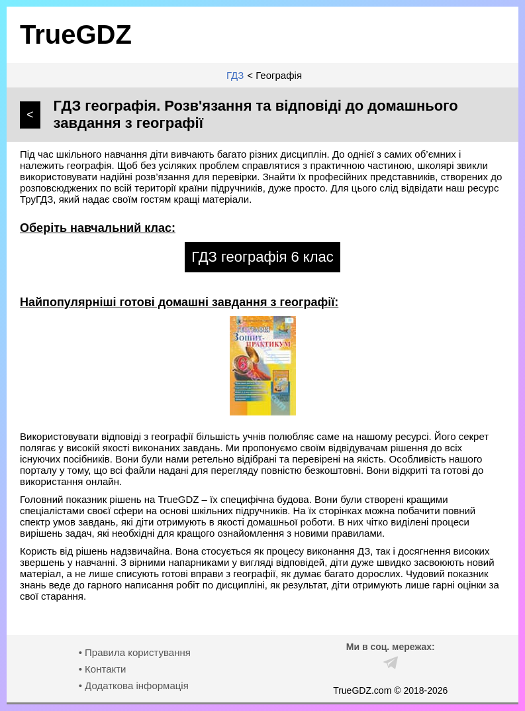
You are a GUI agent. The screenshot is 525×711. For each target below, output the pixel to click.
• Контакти (102, 669)
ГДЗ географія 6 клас (262, 256)
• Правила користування (135, 652)
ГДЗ (235, 75)
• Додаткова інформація (134, 685)
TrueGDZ (76, 34)
